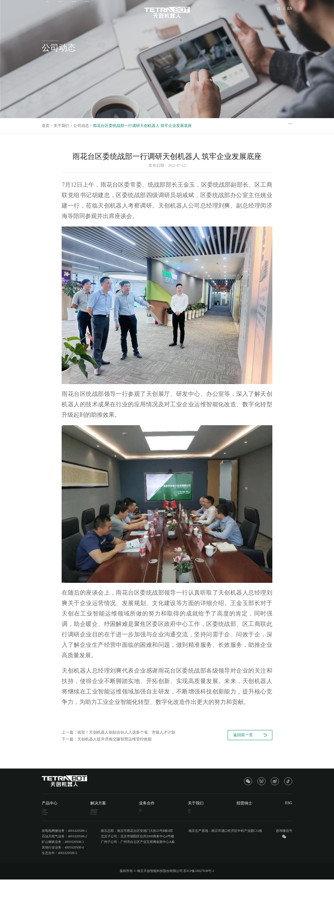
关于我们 (217, 8)
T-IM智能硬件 (52, 818)
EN (289, 8)
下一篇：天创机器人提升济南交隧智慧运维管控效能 (107, 739)
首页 (50, 8)
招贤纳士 (242, 8)
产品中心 (72, 8)
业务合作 (122, 8)
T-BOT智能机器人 (55, 811)
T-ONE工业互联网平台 (58, 826)
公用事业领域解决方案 (116, 818)
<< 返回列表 (281, 126)
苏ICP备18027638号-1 (198, 893)
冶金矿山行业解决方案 (116, 833)
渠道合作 (167, 811)
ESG (263, 8)
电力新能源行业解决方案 (118, 811)
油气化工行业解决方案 (116, 826)
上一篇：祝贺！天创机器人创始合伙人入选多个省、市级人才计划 (118, 732)
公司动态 (81, 126)
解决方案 (97, 8)
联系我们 (209, 818)
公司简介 (209, 811)
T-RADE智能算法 (54, 833)
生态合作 (167, 818)
